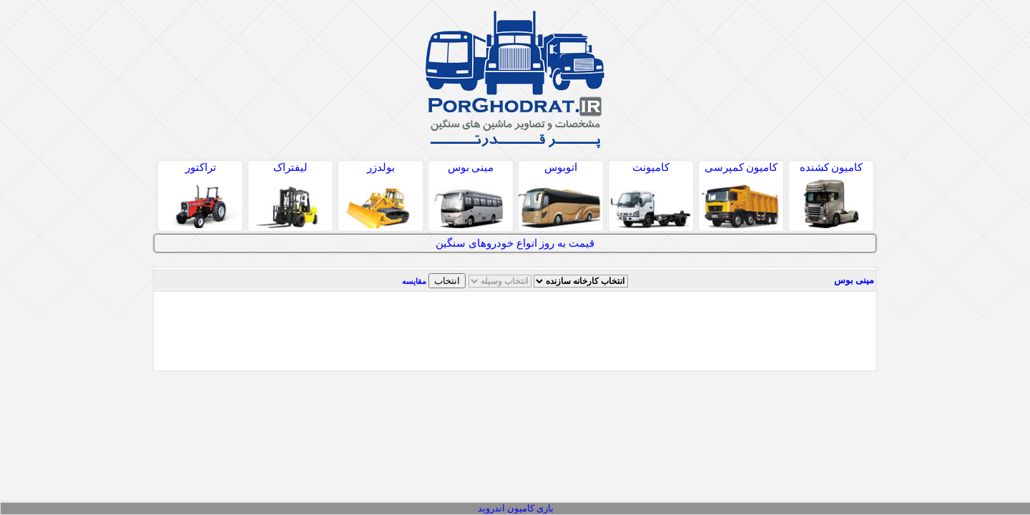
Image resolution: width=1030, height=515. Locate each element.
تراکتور (200, 195)
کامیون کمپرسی (741, 195)
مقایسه (414, 281)
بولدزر (380, 195)
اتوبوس (561, 195)
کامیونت (651, 195)
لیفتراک (290, 195)
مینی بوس (470, 195)
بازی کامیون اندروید (516, 508)
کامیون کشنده (831, 195)
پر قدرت (515, 79)
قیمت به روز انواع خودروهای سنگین (515, 243)
